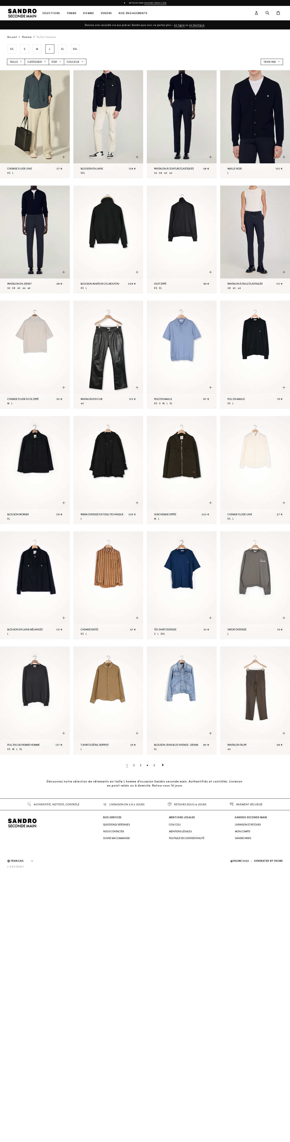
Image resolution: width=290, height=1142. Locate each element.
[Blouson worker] (35, 470)
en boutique (197, 25)
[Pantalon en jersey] (35, 240)
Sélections (51, 13)
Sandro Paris (243, 838)
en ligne (179, 25)
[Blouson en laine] (108, 124)
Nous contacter (113, 831)
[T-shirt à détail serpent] (108, 700)
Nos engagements (133, 13)
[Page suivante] (163, 765)
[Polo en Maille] (182, 355)
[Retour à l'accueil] (22, 13)
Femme (71, 13)
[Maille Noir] (255, 124)
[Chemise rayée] (108, 585)
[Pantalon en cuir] (108, 355)
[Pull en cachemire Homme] (35, 700)
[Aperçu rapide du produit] (63, 157)
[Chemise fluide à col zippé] (35, 355)
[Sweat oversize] (255, 585)
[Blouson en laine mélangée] (35, 585)
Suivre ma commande (116, 838)
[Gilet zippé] (182, 240)
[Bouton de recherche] (267, 13)
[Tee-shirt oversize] (182, 585)
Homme (88, 13)
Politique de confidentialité (186, 838)
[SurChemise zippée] (182, 470)
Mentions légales (180, 831)
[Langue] (24, 861)
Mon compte (242, 831)
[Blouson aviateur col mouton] (108, 240)
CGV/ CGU (175, 824)
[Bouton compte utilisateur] (256, 13)
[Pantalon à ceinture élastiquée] (182, 124)
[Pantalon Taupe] (255, 700)
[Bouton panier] (278, 13)
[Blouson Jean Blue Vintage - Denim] (182, 700)
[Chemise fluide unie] (35, 124)
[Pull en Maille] (255, 355)
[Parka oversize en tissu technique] (108, 470)
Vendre (106, 13)
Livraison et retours (248, 824)
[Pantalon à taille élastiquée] (255, 240)
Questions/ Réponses (116, 824)
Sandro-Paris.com (155, 3)
